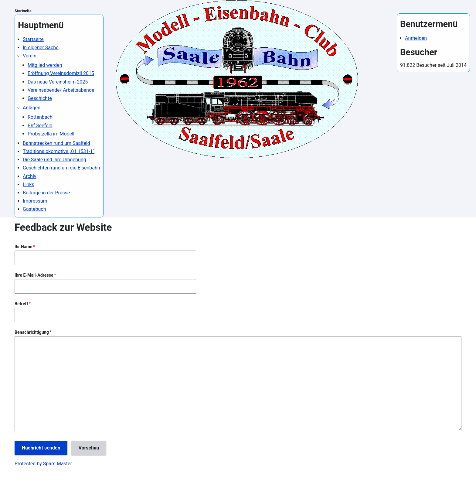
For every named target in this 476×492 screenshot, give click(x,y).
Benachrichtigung (32, 332)
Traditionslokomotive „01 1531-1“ (58, 151)
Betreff (21, 303)
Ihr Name (23, 246)
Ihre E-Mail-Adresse (34, 275)
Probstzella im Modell (51, 134)
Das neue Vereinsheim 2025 (58, 82)
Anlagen (31, 108)
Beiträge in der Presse (46, 193)
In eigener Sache (41, 47)
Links (28, 184)
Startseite (23, 11)
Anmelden (416, 38)
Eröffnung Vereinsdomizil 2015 (61, 73)
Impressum (35, 201)
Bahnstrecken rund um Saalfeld (56, 143)
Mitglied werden (45, 65)
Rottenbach (40, 117)
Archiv (29, 176)
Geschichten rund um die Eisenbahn (61, 168)
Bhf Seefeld (40, 125)
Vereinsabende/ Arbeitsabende (61, 90)
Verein (29, 56)
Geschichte (40, 98)
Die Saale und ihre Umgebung (54, 159)
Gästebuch (34, 209)
